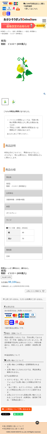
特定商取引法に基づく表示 (13, 429)
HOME (3, 31)
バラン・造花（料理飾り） (15, 31)
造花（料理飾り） (32, 31)
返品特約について (13, 355)
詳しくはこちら (32, 9)
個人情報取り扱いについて (13, 426)
